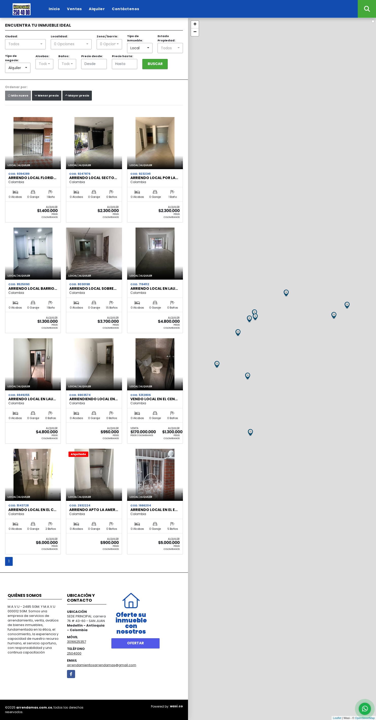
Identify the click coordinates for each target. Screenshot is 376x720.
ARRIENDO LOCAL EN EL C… (32, 509)
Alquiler (97, 8)
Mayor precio (77, 95)
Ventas (74, 8)
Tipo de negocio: (12, 58)
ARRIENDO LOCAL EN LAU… (154, 288)
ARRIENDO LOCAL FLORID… (32, 177)
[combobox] (25, 44)
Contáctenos (125, 8)
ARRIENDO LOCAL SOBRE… (92, 288)
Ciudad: (11, 36)
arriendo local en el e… (154, 509)
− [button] (195, 32)
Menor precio (47, 95)
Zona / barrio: (107, 36)
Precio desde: (92, 56)
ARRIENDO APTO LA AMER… (93, 509)
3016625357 (76, 641)
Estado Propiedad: (166, 38)
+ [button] (195, 24)
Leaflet (337, 717)
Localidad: (59, 36)
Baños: (63, 56)
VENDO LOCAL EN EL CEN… (154, 399)
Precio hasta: (122, 56)
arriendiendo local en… (93, 399)
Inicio (54, 8)
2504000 (74, 653)
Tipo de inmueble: (135, 38)
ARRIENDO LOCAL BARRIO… (32, 288)
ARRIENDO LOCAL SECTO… (93, 177)
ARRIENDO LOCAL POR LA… (154, 177)
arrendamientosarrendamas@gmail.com (101, 665)
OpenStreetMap (365, 717)
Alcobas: (42, 56)
